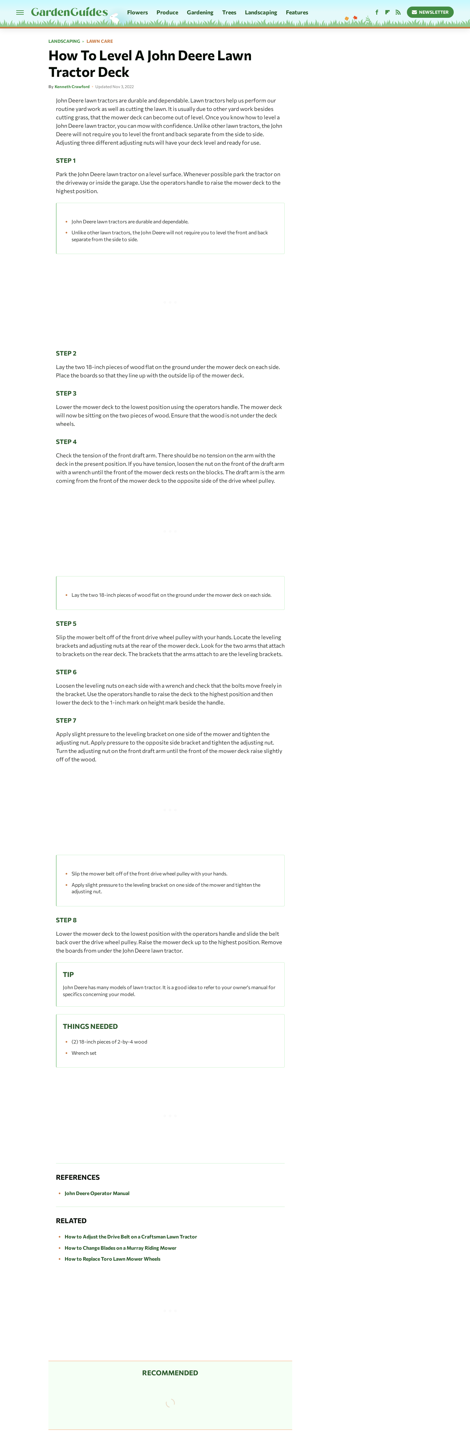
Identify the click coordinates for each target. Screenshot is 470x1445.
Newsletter (430, 12)
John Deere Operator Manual (97, 1193)
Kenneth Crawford (72, 86)
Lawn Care (100, 41)
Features (297, 12)
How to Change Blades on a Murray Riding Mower (121, 1248)
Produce (167, 12)
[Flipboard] (387, 12)
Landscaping (261, 12)
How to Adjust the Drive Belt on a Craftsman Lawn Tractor (131, 1236)
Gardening (200, 12)
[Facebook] (376, 12)
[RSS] (398, 12)
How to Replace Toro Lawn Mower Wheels (112, 1259)
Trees (229, 12)
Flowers (137, 12)
